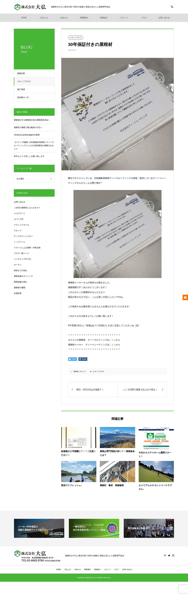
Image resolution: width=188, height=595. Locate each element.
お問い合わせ (164, 18)
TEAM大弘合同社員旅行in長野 (27, 135)
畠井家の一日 (23, 97)
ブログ (144, 18)
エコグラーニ (19, 213)
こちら (112, 340)
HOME (24, 18)
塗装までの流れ (20, 270)
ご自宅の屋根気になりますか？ (27, 208)
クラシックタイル (21, 225)
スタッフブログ (24, 81)
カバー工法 (18, 219)
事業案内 (84, 18)
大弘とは (44, 18)
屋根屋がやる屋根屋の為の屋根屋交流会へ (32, 120)
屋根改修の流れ (20, 282)
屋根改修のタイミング (23, 276)
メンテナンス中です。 (23, 259)
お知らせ (64, 18)
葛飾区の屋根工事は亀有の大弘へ (28, 127)
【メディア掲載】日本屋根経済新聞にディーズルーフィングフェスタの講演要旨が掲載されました (34, 145)
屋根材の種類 (19, 287)
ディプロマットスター (23, 236)
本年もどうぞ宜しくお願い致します (29, 156)
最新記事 (22, 73)
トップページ (19, 242)
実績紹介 (104, 18)
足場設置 (17, 293)
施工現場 (22, 89)
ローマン (17, 265)
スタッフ (124, 18)
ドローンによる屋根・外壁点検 (27, 248)
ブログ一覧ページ (21, 253)
